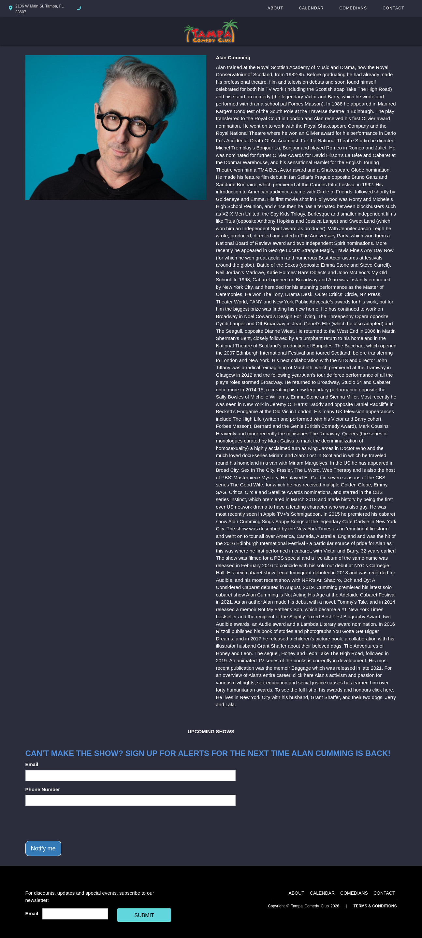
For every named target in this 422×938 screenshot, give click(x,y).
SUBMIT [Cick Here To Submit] (144, 915)
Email (31, 764)
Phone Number (42, 789)
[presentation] (74, 823)
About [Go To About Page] (275, 8)
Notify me (43, 848)
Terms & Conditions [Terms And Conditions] (375, 906)
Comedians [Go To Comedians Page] (353, 8)
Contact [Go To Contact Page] (393, 8)
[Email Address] (75, 913)
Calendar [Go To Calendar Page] (311, 8)
